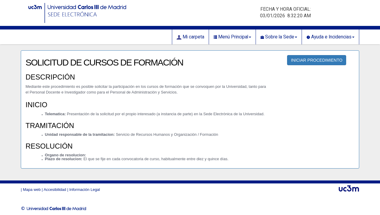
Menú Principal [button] (232, 37)
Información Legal (84, 189)
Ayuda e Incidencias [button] (330, 37)
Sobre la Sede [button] (278, 37)
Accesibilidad (55, 189)
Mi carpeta (190, 37)
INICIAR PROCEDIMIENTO (316, 60)
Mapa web (32, 189)
